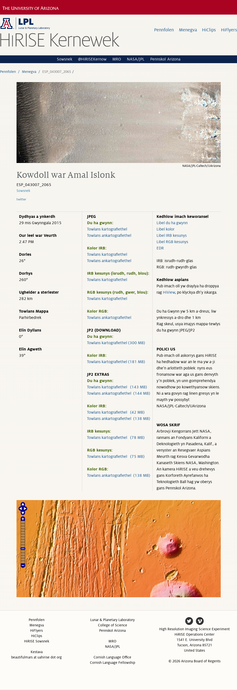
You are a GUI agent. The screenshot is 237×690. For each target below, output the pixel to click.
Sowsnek (64, 59)
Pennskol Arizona (165, 59)
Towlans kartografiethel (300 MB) (116, 343)
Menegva (188, 29)
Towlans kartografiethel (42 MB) (116, 412)
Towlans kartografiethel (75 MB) (116, 456)
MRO (116, 59)
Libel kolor (166, 229)
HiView (169, 292)
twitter (21, 199)
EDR (160, 248)
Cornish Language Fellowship (112, 662)
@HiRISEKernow (92, 59)
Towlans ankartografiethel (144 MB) (118, 393)
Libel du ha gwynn (172, 223)
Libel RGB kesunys (172, 242)
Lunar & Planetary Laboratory (112, 620)
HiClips (209, 29)
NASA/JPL (135, 59)
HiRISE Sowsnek (36, 641)
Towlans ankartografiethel (109, 235)
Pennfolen (164, 29)
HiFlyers (229, 29)
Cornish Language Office (112, 657)
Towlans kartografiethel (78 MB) (116, 437)
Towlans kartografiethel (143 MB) (117, 387)
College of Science (112, 625)
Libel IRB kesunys (172, 235)
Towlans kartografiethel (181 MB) (116, 362)
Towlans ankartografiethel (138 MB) (118, 419)
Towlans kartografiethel (107, 229)
